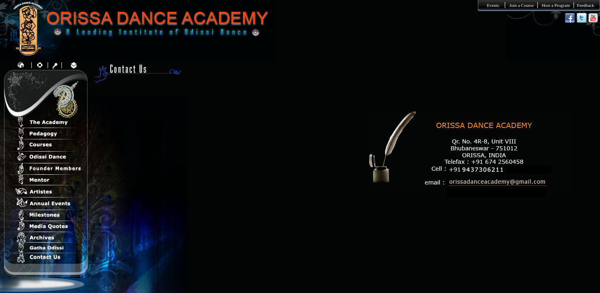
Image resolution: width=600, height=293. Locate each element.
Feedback (585, 5)
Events (493, 5)
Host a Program (556, 5)
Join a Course (521, 5)
